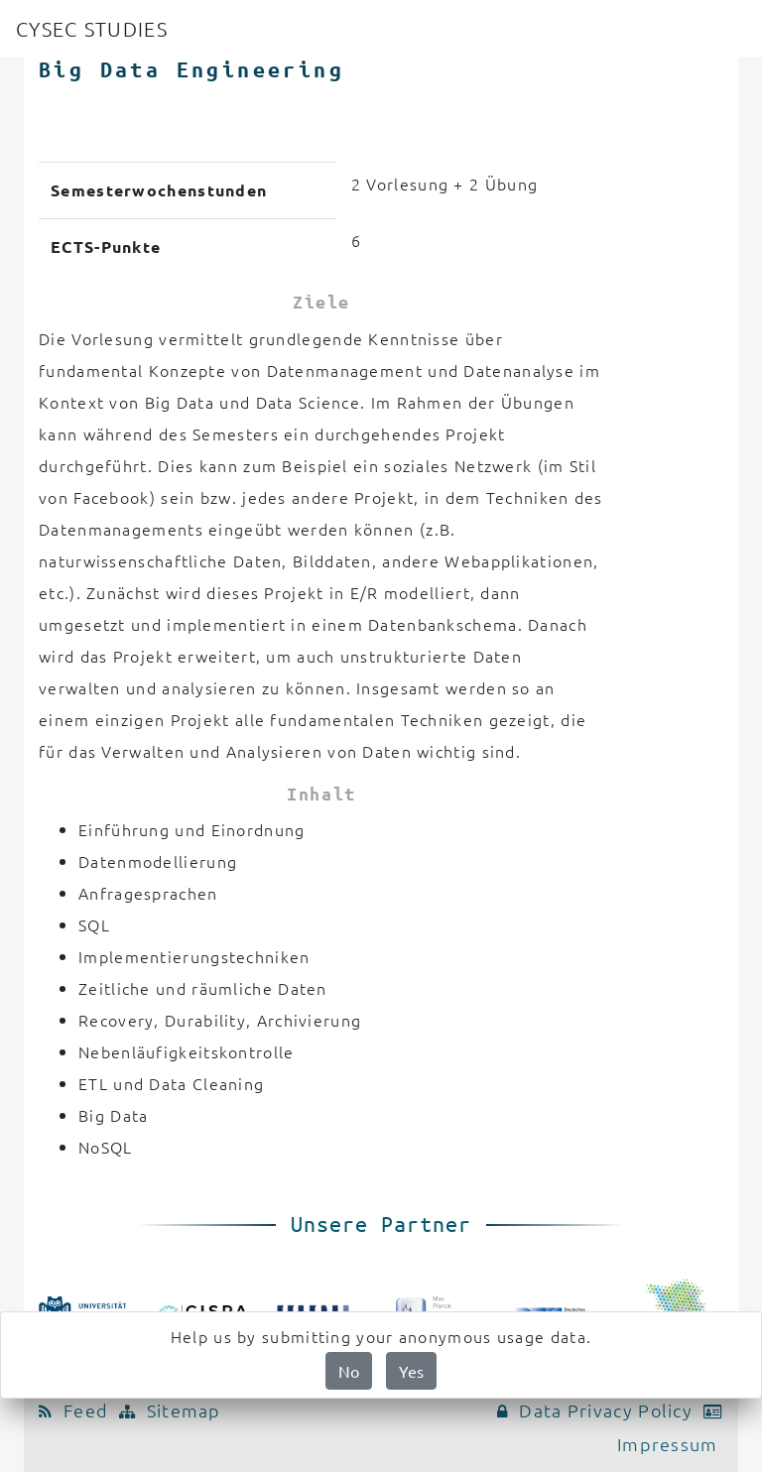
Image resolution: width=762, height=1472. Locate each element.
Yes (411, 1371)
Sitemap (172, 1410)
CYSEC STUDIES (92, 29)
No (348, 1371)
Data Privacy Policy (599, 1410)
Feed (79, 1410)
